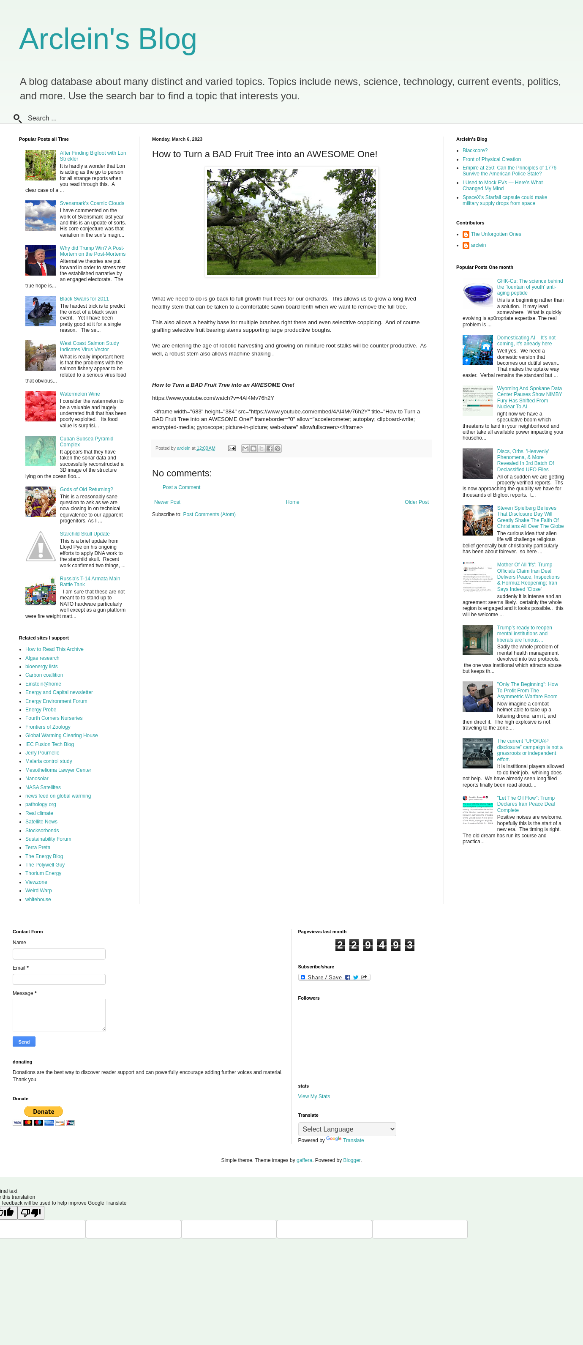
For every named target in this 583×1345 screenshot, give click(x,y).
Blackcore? (475, 150)
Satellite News (41, 822)
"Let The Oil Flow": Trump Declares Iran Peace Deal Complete (526, 804)
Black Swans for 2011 (84, 299)
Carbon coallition (44, 675)
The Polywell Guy (45, 865)
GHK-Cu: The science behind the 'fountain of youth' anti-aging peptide (530, 287)
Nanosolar (37, 779)
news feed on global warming (58, 796)
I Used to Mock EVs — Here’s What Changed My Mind (503, 185)
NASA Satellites (43, 787)
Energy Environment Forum (56, 701)
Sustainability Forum (48, 839)
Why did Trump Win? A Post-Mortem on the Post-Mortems (92, 251)
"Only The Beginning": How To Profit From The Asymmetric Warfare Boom (527, 690)
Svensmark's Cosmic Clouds (92, 203)
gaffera (304, 1160)
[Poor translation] (30, 1213)
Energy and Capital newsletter (59, 692)
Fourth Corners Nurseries (53, 718)
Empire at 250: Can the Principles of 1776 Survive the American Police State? (509, 171)
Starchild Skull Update (85, 534)
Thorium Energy (43, 873)
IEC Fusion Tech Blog (49, 744)
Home (293, 502)
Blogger (352, 1160)
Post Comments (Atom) (209, 514)
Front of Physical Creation (492, 159)
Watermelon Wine (80, 394)
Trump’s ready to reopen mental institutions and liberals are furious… (524, 634)
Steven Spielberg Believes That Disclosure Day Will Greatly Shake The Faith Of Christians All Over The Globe (530, 517)
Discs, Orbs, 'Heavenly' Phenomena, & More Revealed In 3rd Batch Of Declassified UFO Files (525, 460)
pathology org (40, 804)
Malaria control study (48, 761)
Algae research (42, 658)
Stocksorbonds (42, 831)
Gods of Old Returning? (86, 489)
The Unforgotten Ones (496, 234)
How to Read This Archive (54, 649)
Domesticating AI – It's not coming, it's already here (526, 341)
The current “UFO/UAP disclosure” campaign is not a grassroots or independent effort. (530, 750)
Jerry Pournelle (42, 753)
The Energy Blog (44, 856)
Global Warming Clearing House (61, 735)
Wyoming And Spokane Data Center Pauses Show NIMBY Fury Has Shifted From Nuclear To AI (529, 397)
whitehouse (38, 899)
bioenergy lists (41, 667)
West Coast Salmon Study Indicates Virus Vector (89, 346)
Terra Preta (37, 847)
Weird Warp (38, 891)
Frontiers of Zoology (48, 727)
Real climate (39, 813)
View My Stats (314, 1096)
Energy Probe (40, 710)
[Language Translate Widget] (347, 1129)
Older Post (417, 502)
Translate (345, 1140)
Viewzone (36, 882)
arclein (478, 245)
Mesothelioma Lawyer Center (58, 770)
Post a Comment (181, 487)
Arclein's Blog (108, 38)
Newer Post (167, 502)
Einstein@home (43, 684)
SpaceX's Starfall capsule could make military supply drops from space (505, 200)
